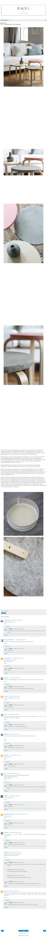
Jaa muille (3, 613)
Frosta (38, 469)
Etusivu (23, 930)
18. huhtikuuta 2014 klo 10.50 (15, 832)
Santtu (5, 714)
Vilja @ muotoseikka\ (9, 639)
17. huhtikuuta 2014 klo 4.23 (17, 620)
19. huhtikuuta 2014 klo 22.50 (18, 668)
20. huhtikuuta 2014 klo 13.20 (13, 891)
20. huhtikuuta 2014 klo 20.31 (18, 869)
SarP (5, 773)
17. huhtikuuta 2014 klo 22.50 (14, 795)
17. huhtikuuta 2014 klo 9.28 (14, 696)
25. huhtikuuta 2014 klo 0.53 (18, 881)
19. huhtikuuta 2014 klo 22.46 (18, 823)
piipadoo (6, 734)
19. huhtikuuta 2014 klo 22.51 (18, 686)
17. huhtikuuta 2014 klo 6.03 (20, 639)
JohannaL (6, 677)
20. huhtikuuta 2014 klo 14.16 (18, 902)
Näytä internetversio (23, 933)
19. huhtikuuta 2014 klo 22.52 (18, 724)
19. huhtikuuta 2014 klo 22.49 (18, 648)
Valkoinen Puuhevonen (9, 814)
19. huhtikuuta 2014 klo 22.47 (18, 785)
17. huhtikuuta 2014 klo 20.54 (12, 773)
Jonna (5, 891)
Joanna (5, 696)
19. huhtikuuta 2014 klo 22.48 (18, 628)
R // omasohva (7, 620)
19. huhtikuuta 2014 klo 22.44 (18, 862)
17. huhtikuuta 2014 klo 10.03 (13, 714)
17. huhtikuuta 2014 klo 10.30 (14, 734)
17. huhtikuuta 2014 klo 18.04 (15, 755)
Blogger (26, 935)
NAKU (8, 628)
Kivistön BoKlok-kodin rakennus (17, 452)
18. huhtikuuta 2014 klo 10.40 (21, 814)
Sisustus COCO (7, 658)
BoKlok (33, 450)
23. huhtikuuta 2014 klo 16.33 (18, 875)
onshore (6, 795)
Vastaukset (7, 626)
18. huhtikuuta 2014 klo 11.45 (15, 852)
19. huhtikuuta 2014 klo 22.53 (18, 764)
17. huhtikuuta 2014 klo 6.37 (17, 658)
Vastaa (5, 623)
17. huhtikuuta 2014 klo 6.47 (15, 677)
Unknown (6, 755)
